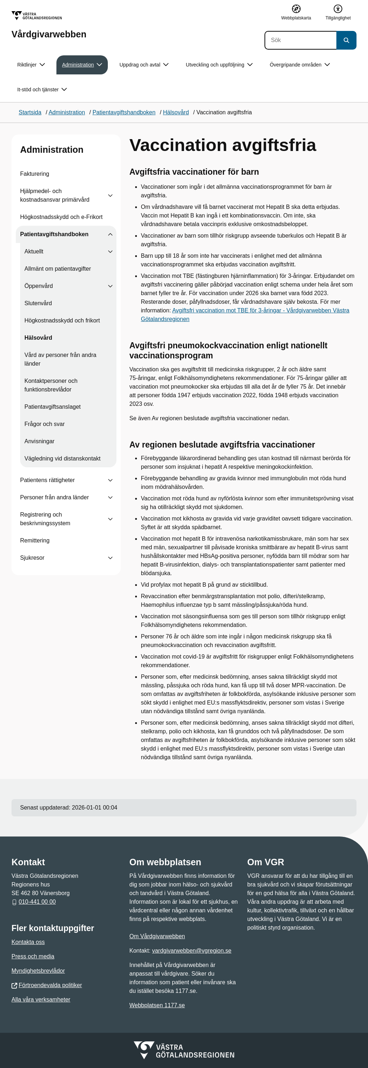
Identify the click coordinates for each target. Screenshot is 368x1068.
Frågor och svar (44, 424)
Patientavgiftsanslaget (52, 407)
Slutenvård (38, 303)
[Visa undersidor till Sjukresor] (110, 558)
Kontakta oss (28, 942)
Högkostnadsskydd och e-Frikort (61, 217)
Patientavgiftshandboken (54, 234)
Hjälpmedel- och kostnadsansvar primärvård (54, 195)
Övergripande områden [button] (300, 65)
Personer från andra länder (54, 497)
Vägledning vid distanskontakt (62, 458)
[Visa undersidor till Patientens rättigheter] (110, 480)
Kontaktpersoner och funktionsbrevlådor (51, 385)
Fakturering (34, 174)
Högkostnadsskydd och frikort (62, 320)
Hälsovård (38, 338)
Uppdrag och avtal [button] (144, 65)
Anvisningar (39, 441)
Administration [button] (82, 65)
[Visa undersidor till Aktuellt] (110, 252)
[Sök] (300, 40)
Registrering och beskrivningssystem (45, 519)
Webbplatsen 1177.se (157, 1005)
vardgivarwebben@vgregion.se (191, 951)
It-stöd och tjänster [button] (42, 89)
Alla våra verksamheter (41, 999)
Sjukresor (32, 558)
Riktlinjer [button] (31, 65)
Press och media (33, 956)
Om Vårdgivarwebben (157, 936)
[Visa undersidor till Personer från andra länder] (110, 497)
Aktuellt (33, 251)
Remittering (35, 540)
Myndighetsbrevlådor (38, 971)
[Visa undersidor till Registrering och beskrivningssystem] (110, 519)
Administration (51, 150)
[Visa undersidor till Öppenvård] (110, 286)
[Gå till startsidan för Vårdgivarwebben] (49, 25)
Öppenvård (38, 286)
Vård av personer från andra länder (60, 359)
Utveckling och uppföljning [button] (219, 65)
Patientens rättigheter (47, 480)
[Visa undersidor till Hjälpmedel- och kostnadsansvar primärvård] (110, 195)
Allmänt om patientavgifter (57, 269)
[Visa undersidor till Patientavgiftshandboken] (110, 234)
